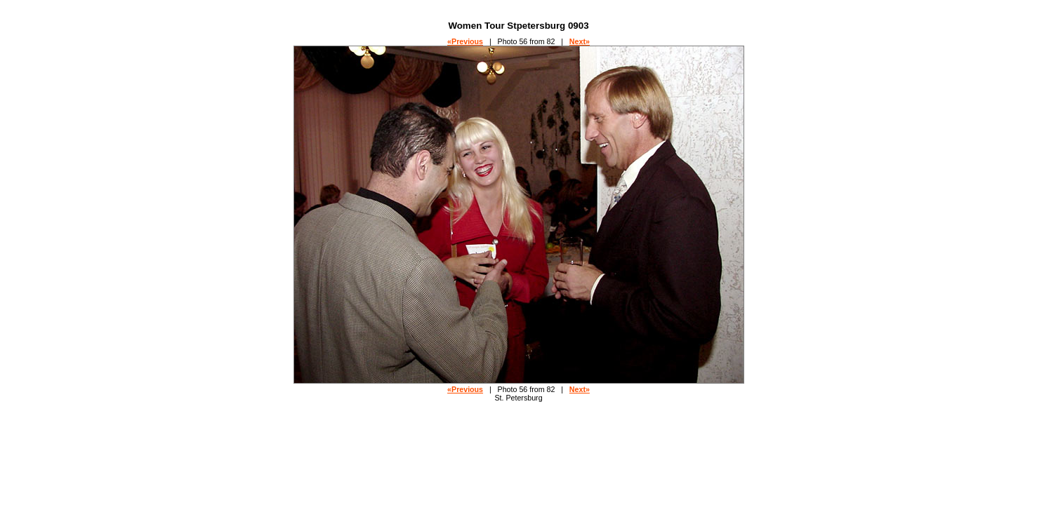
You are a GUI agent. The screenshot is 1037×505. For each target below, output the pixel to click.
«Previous (465, 41)
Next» (579, 41)
